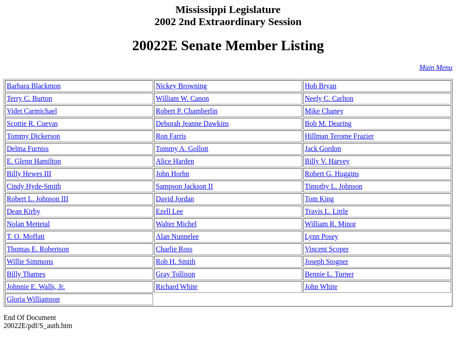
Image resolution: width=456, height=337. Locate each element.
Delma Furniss (28, 148)
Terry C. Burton (29, 98)
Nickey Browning (181, 86)
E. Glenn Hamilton (34, 161)
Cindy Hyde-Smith (34, 186)
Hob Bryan (321, 86)
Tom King (319, 199)
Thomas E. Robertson (38, 249)
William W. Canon (182, 98)
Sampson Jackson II (184, 186)
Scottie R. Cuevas (32, 123)
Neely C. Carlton (329, 98)
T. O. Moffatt (26, 236)
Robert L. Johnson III (37, 199)
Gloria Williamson (33, 299)
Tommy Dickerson (33, 136)
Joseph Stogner (326, 261)
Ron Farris (171, 136)
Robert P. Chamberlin (186, 111)
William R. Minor (330, 224)
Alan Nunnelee (177, 236)
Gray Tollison (175, 274)
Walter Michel (176, 224)
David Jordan (175, 199)
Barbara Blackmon (33, 86)
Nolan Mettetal (28, 224)
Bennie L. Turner (329, 274)
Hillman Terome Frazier (339, 136)
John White (321, 286)
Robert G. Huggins (332, 173)
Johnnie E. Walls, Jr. (36, 286)
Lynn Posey (321, 236)
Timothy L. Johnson (333, 186)
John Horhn (172, 173)
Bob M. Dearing (328, 123)
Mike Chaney (324, 111)
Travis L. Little (326, 211)
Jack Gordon (323, 148)
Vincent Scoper (327, 249)
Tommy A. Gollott (182, 148)
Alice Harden (175, 161)
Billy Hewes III (29, 173)
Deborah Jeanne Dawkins (192, 123)
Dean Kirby (23, 211)
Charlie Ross (174, 249)
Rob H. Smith (175, 261)
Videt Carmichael (32, 111)
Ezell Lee (169, 211)
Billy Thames (26, 274)
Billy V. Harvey (327, 161)
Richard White (176, 286)
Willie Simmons (30, 261)
